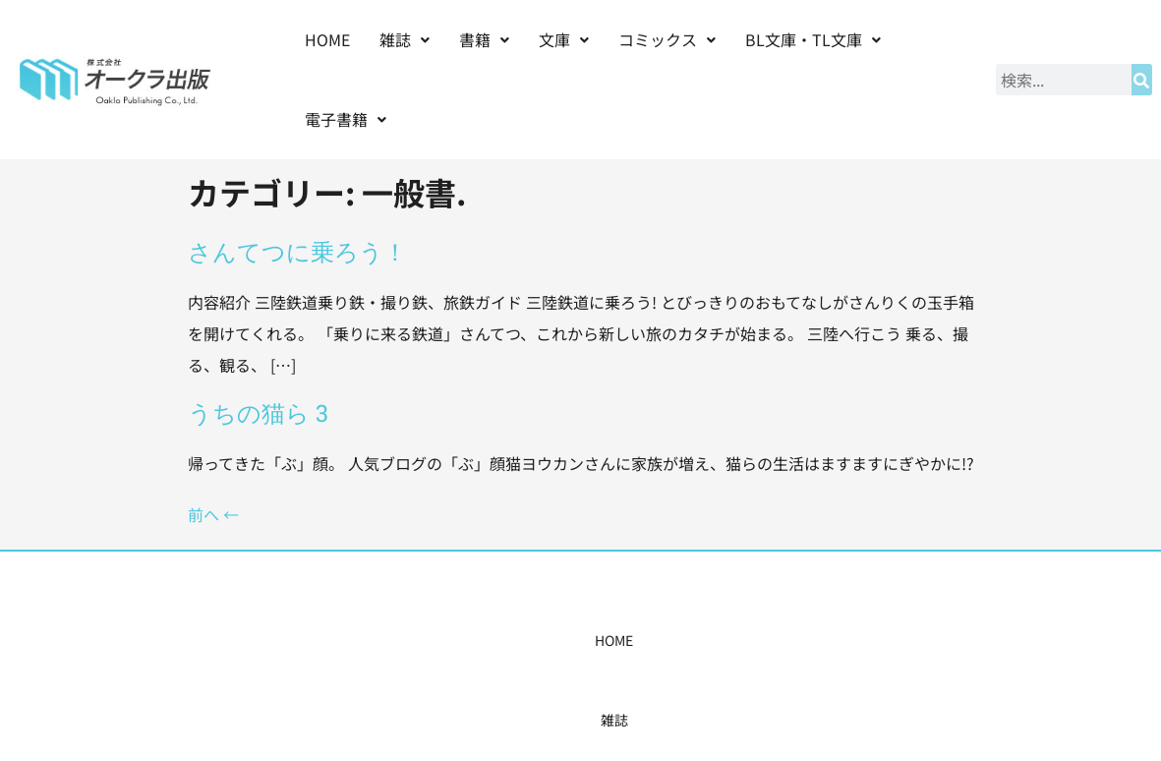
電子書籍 (345, 119)
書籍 (484, 39)
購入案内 (545, 640)
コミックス (667, 39)
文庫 (564, 39)
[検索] (1142, 79)
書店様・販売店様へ (664, 640)
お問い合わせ (882, 640)
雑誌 (404, 39)
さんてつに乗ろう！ (297, 251)
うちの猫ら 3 (258, 413)
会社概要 (783, 640)
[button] (404, 40)
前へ (213, 514)
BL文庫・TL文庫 (813, 39)
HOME (327, 39)
